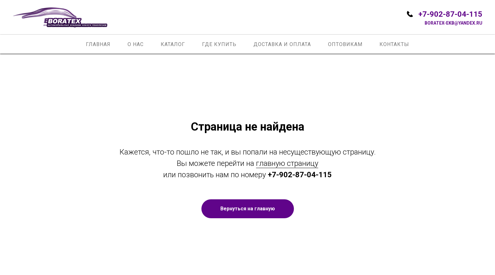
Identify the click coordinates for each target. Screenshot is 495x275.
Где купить (219, 44)
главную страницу (287, 163)
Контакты (394, 44)
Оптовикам (345, 44)
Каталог (173, 44)
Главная (98, 44)
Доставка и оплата (282, 44)
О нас (136, 44)
